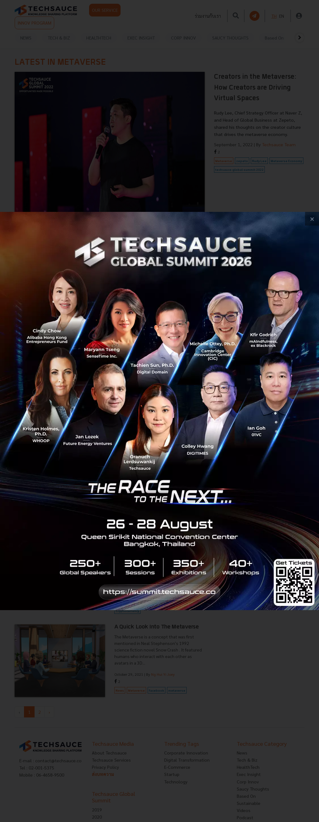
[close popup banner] (312, 219)
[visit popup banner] (159, 411)
